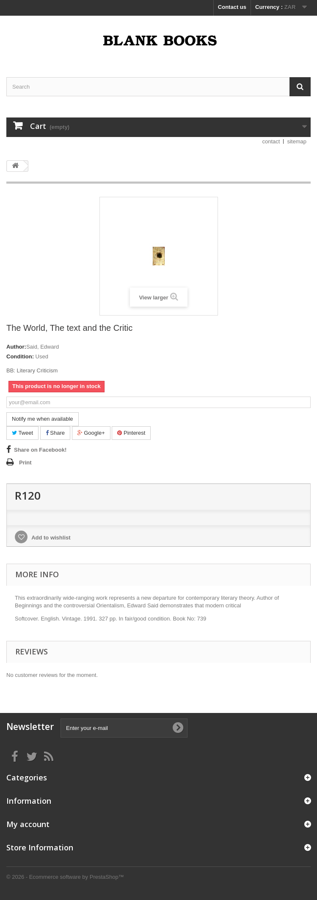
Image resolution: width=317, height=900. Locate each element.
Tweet (22, 433)
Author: (16, 347)
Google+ (91, 433)
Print (25, 462)
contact (271, 141)
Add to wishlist (50, 537)
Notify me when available (42, 419)
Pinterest (131, 433)
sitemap (296, 141)
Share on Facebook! (40, 450)
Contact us (232, 7)
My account (28, 824)
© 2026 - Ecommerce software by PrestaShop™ (65, 877)
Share (55, 433)
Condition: (20, 356)
